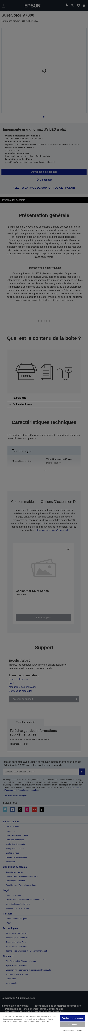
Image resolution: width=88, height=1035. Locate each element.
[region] (44, 1023)
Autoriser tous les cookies (72, 1018)
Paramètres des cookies (72, 1030)
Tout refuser (72, 1024)
